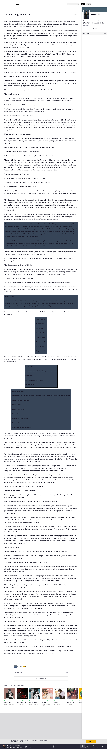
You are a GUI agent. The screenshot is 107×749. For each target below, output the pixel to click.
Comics (29, 4)
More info (13, 741)
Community (41, 4)
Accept (91, 741)
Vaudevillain (95, 14)
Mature (48, 4)
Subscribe (94, 28)
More (53, 4)
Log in (83, 4)
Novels (35, 4)
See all (66, 672)
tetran (21, 666)
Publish (89, 4)
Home (24, 4)
